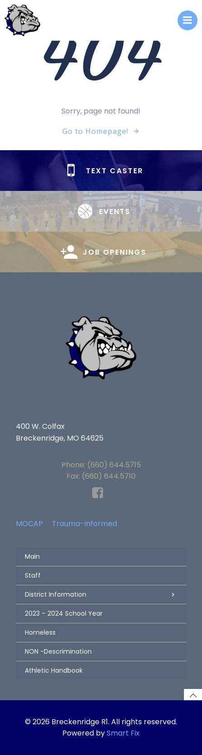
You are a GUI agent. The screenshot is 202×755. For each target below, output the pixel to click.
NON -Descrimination (58, 651)
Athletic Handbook (54, 670)
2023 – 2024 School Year (64, 613)
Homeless (40, 632)
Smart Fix (123, 733)
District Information (101, 594)
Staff (33, 575)
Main (32, 556)
